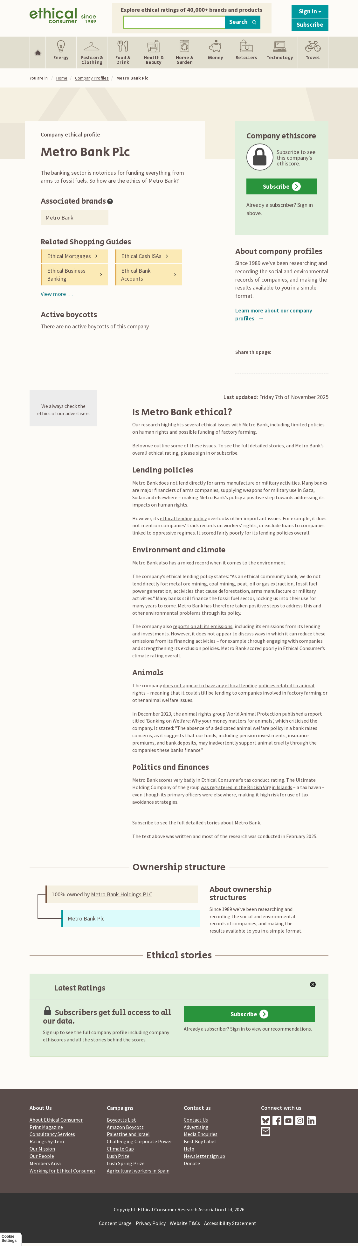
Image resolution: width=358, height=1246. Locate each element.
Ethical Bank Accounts (136, 275)
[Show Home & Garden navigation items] (184, 52)
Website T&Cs (185, 1223)
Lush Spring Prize (126, 1163)
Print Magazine (46, 1127)
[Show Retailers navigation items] (246, 52)
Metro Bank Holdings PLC (121, 894)
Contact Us (196, 1119)
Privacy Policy (151, 1223)
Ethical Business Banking (66, 275)
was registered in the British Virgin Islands (246, 787)
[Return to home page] (63, 16)
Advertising (196, 1127)
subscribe (227, 453)
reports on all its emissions (202, 626)
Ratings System (47, 1141)
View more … (57, 294)
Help (189, 1148)
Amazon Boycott (125, 1127)
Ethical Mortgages (69, 256)
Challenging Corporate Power (139, 1141)
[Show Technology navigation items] (280, 52)
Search (242, 21)
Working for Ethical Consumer (62, 1170)
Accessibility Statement (230, 1223)
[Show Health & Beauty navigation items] (153, 52)
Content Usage (115, 1223)
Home (61, 78)
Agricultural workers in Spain (138, 1170)
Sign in (310, 11)
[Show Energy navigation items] (61, 52)
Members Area (45, 1163)
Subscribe (310, 24)
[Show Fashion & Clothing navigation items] (92, 52)
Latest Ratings (73, 988)
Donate (192, 1163)
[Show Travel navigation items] (313, 52)
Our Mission (42, 1148)
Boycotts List (121, 1119)
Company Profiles (92, 78)
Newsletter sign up (204, 1156)
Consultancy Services (52, 1134)
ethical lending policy (183, 518)
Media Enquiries (200, 1134)
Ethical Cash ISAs (141, 256)
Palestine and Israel (128, 1134)
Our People (42, 1156)
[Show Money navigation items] (215, 52)
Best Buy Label (200, 1141)
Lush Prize (118, 1156)
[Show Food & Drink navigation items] (122, 52)
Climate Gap (120, 1148)
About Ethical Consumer (56, 1119)
